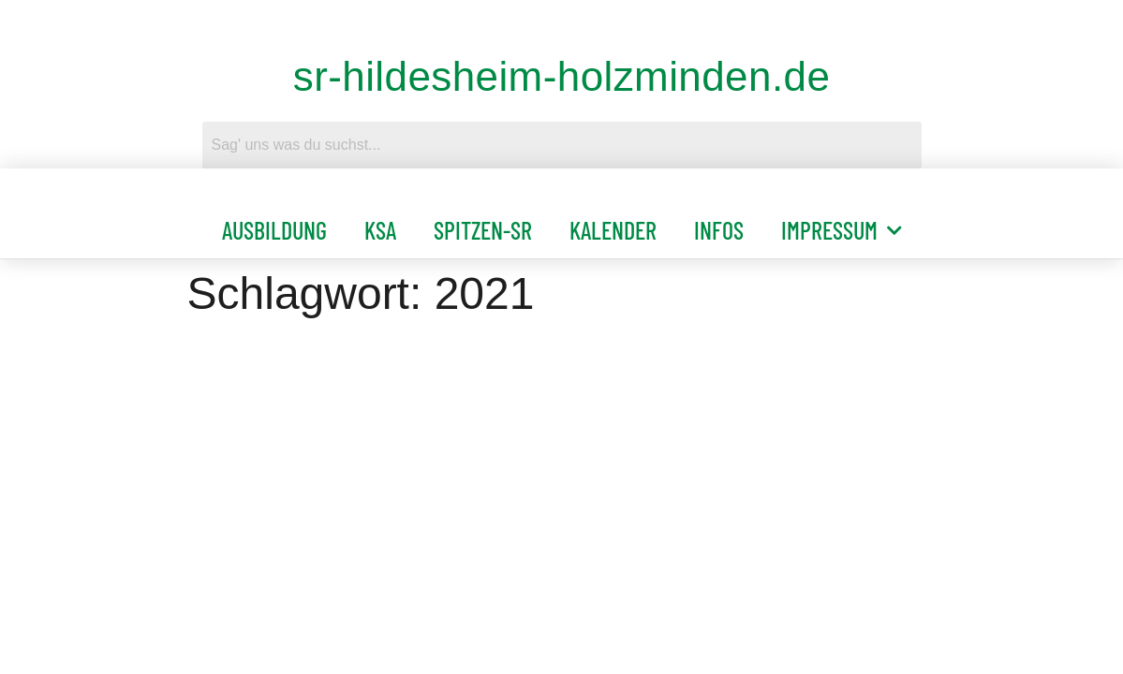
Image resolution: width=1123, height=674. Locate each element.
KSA (380, 229)
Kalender (613, 229)
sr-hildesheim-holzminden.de (562, 76)
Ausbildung (274, 229)
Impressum (841, 230)
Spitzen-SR (483, 229)
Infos (719, 229)
